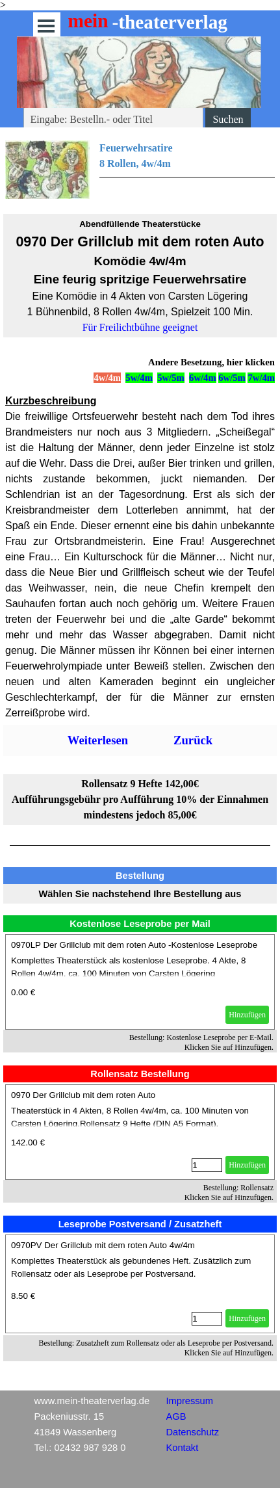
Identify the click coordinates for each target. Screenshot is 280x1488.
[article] (140, 982)
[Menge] (207, 1165)
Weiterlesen (98, 740)
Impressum (189, 1401)
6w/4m (202, 377)
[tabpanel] (140, 169)
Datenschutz (192, 1432)
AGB (176, 1416)
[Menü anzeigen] (46, 25)
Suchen (227, 119)
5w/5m (171, 377)
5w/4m (139, 377)
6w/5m (232, 377)
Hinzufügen (247, 1014)
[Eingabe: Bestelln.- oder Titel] (113, 120)
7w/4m (261, 377)
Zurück (192, 740)
